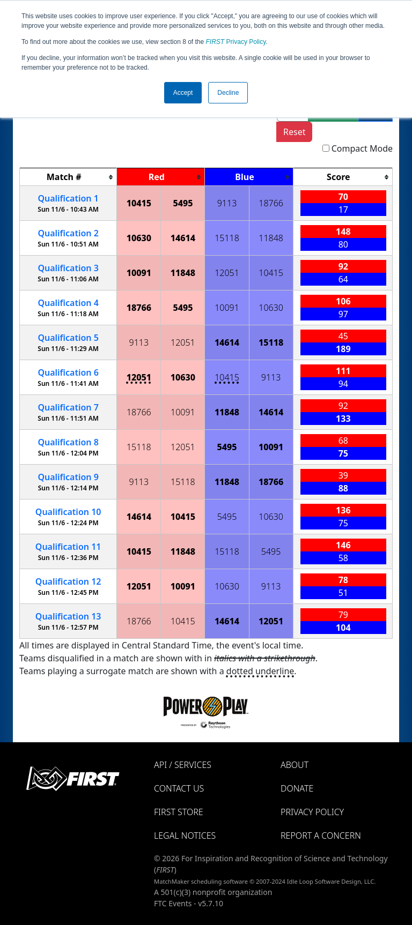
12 (68, 581)
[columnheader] (68, 177)
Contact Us (179, 788)
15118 (227, 238)
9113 (227, 203)
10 (68, 512)
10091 (139, 273)
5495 (183, 203)
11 (68, 547)
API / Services (182, 765)
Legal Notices (185, 835)
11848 (271, 238)
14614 (183, 238)
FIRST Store (178, 812)
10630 (139, 238)
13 (68, 616)
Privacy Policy (236, 42)
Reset (294, 132)
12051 (227, 273)
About (294, 765)
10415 (139, 203)
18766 (271, 203)
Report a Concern (321, 835)
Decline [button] (228, 92)
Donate (297, 788)
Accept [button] (183, 92)
